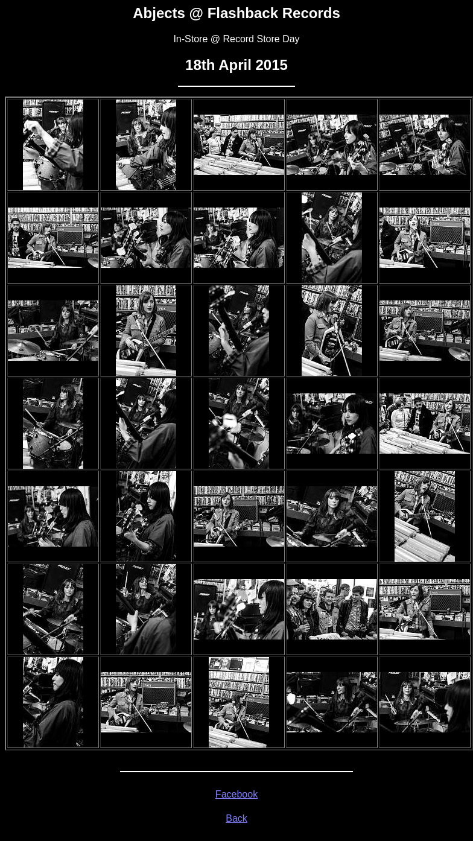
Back (236, 818)
